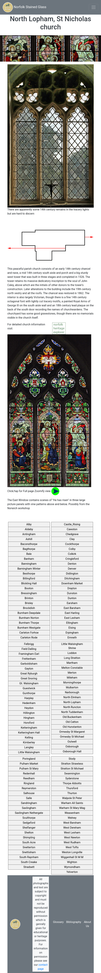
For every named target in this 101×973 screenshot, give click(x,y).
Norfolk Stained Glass (24, 7)
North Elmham (72, 697)
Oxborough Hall (72, 751)
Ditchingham (72, 578)
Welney (72, 817)
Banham (29, 558)
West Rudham (72, 842)
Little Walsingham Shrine (72, 646)
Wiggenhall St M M (72, 857)
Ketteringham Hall (29, 732)
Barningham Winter (28, 568)
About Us (87, 924)
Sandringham (29, 803)
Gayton (29, 668)
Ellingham (72, 622)
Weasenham (72, 812)
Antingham (29, 534)
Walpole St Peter (72, 798)
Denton (72, 563)
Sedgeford (29, 822)
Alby (29, 524)
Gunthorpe (29, 693)
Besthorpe (29, 573)
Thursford (72, 788)
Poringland (29, 758)
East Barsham (72, 608)
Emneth (72, 637)
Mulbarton (72, 687)
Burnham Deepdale (28, 613)
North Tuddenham (72, 712)
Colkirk (72, 553)
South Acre (29, 842)
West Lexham (72, 832)
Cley (72, 539)
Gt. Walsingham (28, 683)
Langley (29, 747)
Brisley (29, 603)
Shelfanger (29, 827)
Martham (71, 662)
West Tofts (72, 847)
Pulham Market (29, 763)
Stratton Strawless (72, 763)
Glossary (58, 922)
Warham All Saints (72, 803)
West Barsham (72, 822)
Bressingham (29, 593)
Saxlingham (29, 808)
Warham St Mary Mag (72, 808)
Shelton (28, 832)
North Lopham (72, 702)
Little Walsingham (29, 752)
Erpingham (72, 632)
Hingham (29, 717)
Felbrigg (29, 644)
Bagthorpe (29, 549)
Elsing (72, 627)
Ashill (29, 539)
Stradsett (29, 867)
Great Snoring (29, 678)
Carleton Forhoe (29, 632)
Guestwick (29, 688)
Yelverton (72, 872)
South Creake (29, 862)
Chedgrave (72, 534)
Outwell (72, 741)
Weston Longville (72, 852)
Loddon (72, 653)
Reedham (29, 778)
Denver (72, 568)
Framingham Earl (29, 653)
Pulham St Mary (29, 768)
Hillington (29, 713)
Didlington (72, 573)
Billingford (29, 578)
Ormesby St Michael (72, 736)
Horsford (29, 722)
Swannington (72, 773)
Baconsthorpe (28, 544)
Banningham (29, 563)
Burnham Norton (29, 617)
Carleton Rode (28, 637)
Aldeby (29, 529)
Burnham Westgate (28, 627)
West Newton (72, 837)
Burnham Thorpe (29, 622)
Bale (28, 553)
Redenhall (29, 773)
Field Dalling (29, 649)
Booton (29, 588)
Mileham (72, 677)
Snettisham (29, 852)
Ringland (29, 783)
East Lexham (72, 617)
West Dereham (72, 827)
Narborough (72, 692)
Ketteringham (29, 727)
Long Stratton (72, 658)
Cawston (72, 529)
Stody (72, 758)
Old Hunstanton (72, 726)
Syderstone (72, 778)
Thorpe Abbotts (72, 783)
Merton (72, 672)
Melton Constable (72, 667)
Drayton (72, 588)
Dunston (72, 593)
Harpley (28, 698)
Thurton (72, 793)
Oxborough (72, 746)
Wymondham (72, 867)
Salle (29, 798)
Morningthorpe (72, 682)
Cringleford (72, 558)
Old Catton (72, 722)
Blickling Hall (29, 583)
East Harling (72, 613)
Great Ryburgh (29, 673)
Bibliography (73, 922)
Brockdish (29, 608)
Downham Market (72, 583)
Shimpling (29, 837)
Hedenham (29, 703)
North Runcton (72, 707)
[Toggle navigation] (93, 7)
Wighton (72, 862)
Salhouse (29, 793)
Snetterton (29, 847)
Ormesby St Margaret (72, 731)
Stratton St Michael (72, 768)
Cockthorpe (72, 544)
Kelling (29, 737)
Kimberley (29, 742)
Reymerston (29, 788)
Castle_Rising (72, 524)
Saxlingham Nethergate (29, 812)
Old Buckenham (72, 717)
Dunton (72, 598)
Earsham (72, 603)
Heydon (28, 708)
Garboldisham (28, 663)
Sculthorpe (29, 817)
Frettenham (29, 658)
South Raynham (28, 857)
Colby (72, 549)
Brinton (29, 598)
